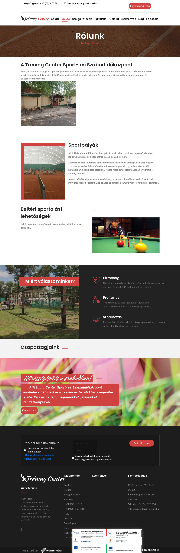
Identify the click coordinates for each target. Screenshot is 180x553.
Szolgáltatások (82, 18)
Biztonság (111, 278)
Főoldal (54, 19)
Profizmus (111, 297)
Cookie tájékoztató (74, 537)
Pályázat (68, 499)
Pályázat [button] (100, 18)
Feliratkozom (142, 443)
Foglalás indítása (140, 6)
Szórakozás (112, 317)
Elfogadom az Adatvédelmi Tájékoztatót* (40, 450)
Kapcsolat (153, 19)
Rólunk (66, 19)
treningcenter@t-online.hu (80, 3)
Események (128, 19)
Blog (141, 19)
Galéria (114, 19)
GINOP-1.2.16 (74, 504)
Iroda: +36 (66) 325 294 (142, 504)
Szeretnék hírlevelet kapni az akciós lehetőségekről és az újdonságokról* (93, 457)
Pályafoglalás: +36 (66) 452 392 (40, 3)
